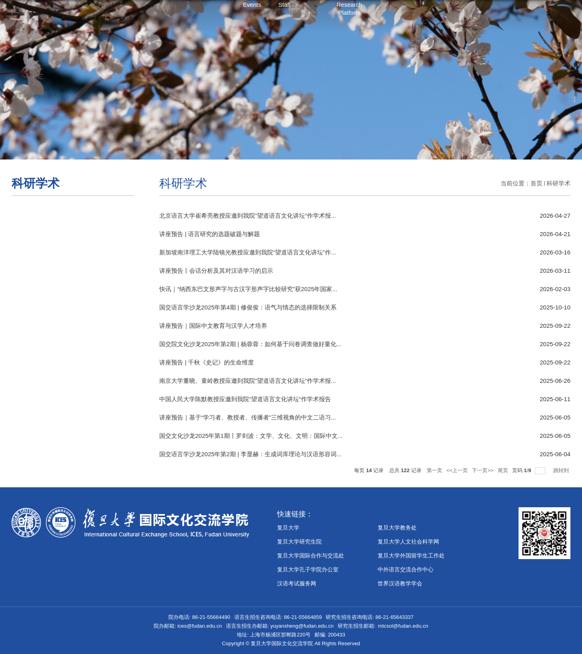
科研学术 (558, 183)
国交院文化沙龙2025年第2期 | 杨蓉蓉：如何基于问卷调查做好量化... (250, 344)
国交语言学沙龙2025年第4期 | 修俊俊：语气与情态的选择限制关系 (248, 307)
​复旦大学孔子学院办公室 (308, 569)
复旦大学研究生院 (299, 541)
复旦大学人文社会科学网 (408, 541)
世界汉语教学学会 (400, 583)
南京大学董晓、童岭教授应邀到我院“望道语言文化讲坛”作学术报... (247, 380)
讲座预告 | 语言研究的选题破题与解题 (209, 233)
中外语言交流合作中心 (406, 569)
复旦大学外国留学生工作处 (411, 555)
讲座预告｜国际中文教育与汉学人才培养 (213, 325)
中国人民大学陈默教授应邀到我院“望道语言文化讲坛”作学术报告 (245, 399)
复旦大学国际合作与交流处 (310, 555)
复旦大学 (288, 527)
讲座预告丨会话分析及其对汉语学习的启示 (216, 270)
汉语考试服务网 (296, 583)
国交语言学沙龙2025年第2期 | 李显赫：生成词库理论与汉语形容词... (250, 454)
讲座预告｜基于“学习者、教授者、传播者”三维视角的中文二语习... (247, 417)
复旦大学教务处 (397, 527)
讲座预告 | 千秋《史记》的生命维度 (206, 362)
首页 (536, 183)
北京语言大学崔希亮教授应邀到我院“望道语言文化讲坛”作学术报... (247, 215)
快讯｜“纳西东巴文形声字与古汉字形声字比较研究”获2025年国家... (248, 289)
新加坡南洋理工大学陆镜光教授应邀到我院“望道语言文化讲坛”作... (247, 252)
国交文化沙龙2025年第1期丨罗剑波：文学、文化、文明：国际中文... (250, 435)
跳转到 (561, 470)
